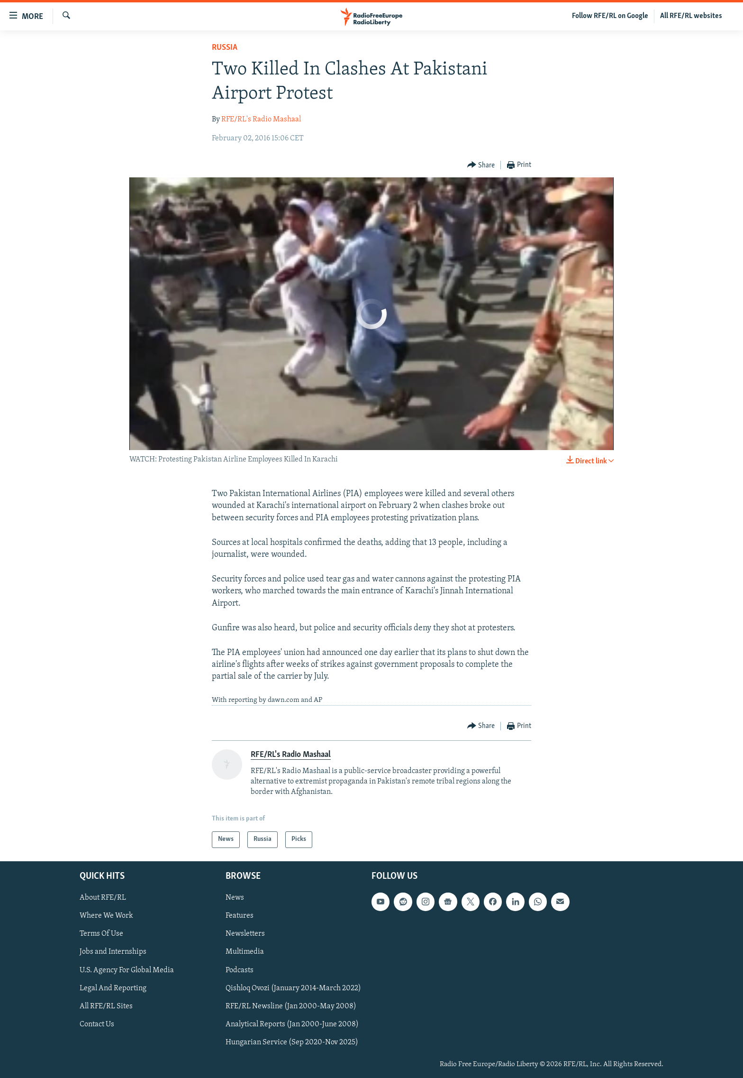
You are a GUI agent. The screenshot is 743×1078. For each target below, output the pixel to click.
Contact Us (97, 1024)
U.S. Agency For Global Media (127, 970)
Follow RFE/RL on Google (610, 16)
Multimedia (245, 952)
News (235, 898)
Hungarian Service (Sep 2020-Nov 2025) (292, 1042)
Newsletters (245, 934)
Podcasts (240, 970)
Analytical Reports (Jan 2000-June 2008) (292, 1024)
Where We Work (106, 916)
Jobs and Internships (113, 952)
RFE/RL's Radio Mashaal (261, 119)
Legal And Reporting (113, 988)
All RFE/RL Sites (106, 1006)
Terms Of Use (101, 934)
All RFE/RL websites (691, 16)
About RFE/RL (103, 898)
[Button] (481, 165)
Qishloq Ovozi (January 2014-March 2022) (293, 988)
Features (240, 916)
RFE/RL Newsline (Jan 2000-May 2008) (291, 1006)
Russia (224, 47)
